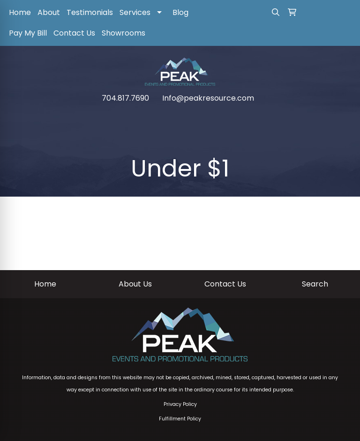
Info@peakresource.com (208, 98)
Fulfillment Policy (180, 418)
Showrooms (123, 33)
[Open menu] (341, 117)
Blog (180, 12)
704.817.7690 (125, 98)
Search (315, 284)
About (49, 12)
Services (135, 12)
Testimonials (90, 12)
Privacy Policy (180, 404)
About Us (135, 284)
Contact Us (74, 33)
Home (20, 12)
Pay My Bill (28, 33)
